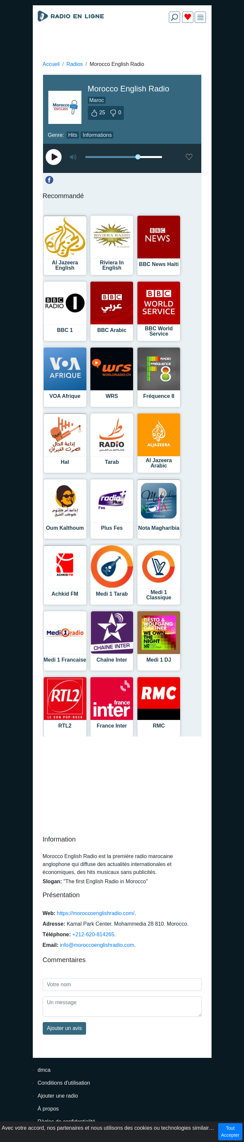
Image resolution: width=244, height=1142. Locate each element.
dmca (44, 1070)
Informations (97, 135)
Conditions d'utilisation (64, 1083)
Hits (72, 135)
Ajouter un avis (64, 1028)
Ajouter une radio (58, 1096)
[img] (200, 17)
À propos (48, 1109)
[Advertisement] (122, 43)
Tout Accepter (230, 1131)
